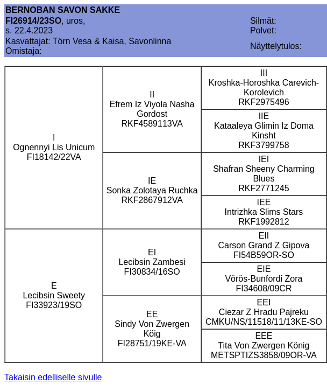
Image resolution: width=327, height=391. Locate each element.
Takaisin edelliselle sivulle (53, 377)
